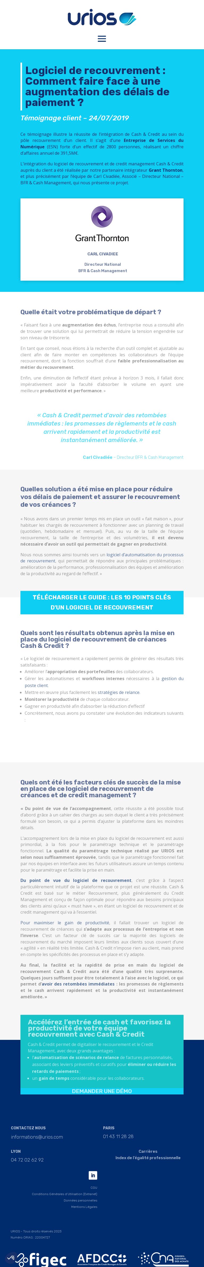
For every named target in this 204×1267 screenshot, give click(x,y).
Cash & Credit (145, 140)
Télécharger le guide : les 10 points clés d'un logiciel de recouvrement (102, 607)
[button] (11, 1258)
